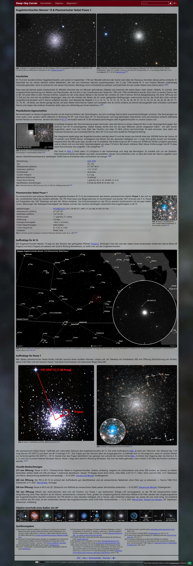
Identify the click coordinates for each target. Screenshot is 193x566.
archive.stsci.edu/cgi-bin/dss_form (108, 543)
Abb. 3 (70, 151)
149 (31, 350)
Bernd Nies (42, 482)
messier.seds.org (154, 533)
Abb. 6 (133, 450)
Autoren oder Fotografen (76, 562)
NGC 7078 (91, 161)
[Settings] (114, 558)
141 (76, 232)
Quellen (64, 562)
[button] (46, 3)
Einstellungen (174, 563)
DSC (79, 557)
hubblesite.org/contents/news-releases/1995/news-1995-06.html (97, 552)
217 (26, 461)
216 (168, 225)
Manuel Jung (120, 72)
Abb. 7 (134, 456)
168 (43, 152)
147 (58, 442)
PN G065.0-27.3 (59, 208)
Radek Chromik (56, 70)
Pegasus (95, 243)
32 (63, 70)
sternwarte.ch (54, 545)
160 (34, 350)
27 (102, 105)
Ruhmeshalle (95, 557)
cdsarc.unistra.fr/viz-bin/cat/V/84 (90, 535)
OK (190, 563)
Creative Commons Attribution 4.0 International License (137, 562)
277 (71, 185)
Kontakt (106, 557)
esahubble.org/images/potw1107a (162, 529)
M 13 (64, 119)
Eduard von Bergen (85, 475)
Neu (85, 557)
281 (166, 84)
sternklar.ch (26, 549)
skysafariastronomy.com (110, 541)
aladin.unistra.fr (82, 539)
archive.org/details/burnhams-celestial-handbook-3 (43, 536)
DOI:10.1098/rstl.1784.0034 (56, 543)
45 (126, 71)
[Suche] (171, 3)
